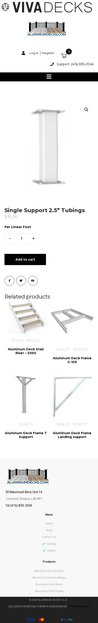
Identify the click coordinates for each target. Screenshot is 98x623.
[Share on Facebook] (9, 281)
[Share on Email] (33, 281)
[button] (86, 110)
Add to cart (25, 259)
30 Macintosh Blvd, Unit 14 (23, 492)
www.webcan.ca (78, 606)
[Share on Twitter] (21, 281)
